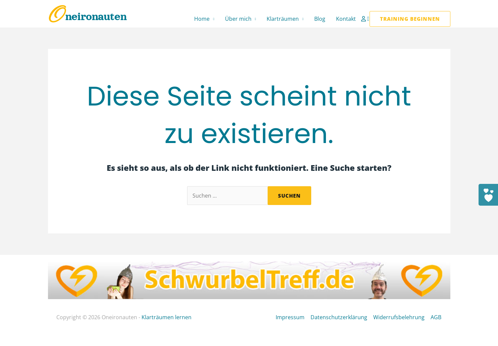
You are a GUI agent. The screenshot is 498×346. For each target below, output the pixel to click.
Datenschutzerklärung (341, 317)
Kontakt (346, 18)
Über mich (238, 18)
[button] (368, 18)
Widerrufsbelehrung (400, 317)
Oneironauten (87, 16)
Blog (319, 18)
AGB (436, 317)
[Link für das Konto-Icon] (364, 19)
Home (202, 18)
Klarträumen (283, 18)
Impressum (292, 317)
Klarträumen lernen (166, 317)
